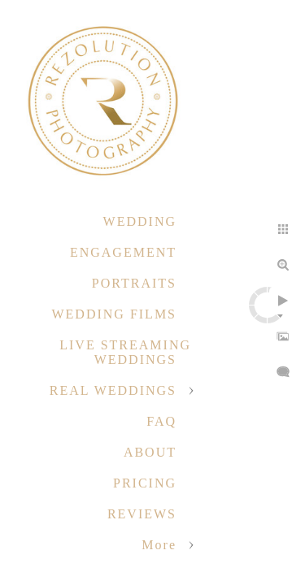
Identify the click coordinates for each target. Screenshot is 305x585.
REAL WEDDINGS (113, 390)
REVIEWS (141, 514)
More (159, 545)
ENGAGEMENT (123, 252)
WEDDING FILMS (113, 314)
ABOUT (150, 452)
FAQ (161, 421)
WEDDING (139, 221)
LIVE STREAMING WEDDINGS (125, 352)
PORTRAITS (134, 283)
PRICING (144, 483)
